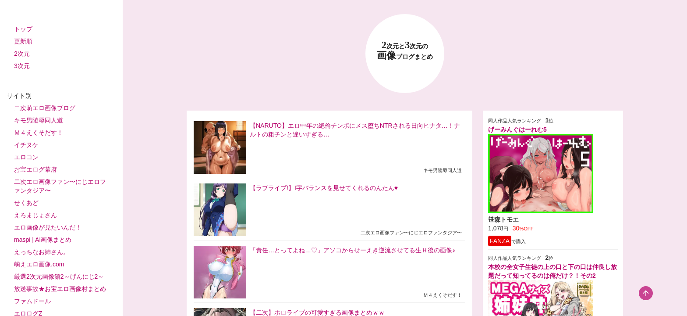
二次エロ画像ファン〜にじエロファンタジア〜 (60, 186)
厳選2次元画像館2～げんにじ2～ (59, 276)
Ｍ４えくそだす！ (38, 132)
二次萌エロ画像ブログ (44, 107)
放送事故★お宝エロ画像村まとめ (60, 288)
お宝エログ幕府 (35, 169)
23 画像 (405, 50)
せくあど (26, 202)
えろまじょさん (35, 215)
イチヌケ (26, 144)
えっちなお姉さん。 (41, 251)
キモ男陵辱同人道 (38, 120)
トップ (23, 28)
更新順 (23, 41)
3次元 (22, 65)
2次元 (22, 53)
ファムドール (32, 301)
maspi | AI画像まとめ (42, 239)
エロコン (26, 157)
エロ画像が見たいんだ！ (47, 227)
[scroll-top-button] (646, 293)
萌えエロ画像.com (39, 264)
